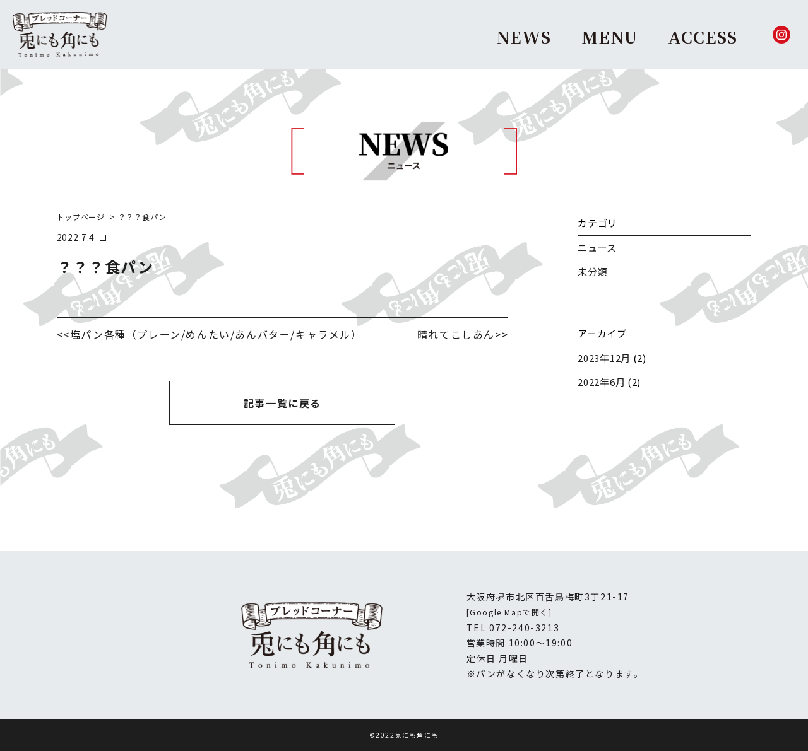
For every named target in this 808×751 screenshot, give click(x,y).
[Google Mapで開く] (509, 612)
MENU (609, 36)
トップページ (81, 216)
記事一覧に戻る (282, 402)
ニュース (597, 247)
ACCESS (702, 36)
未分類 (592, 271)
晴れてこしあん (456, 334)
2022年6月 (601, 381)
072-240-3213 (524, 627)
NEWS (523, 36)
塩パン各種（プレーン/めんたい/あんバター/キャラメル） (216, 334)
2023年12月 (604, 357)
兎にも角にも (417, 735)
